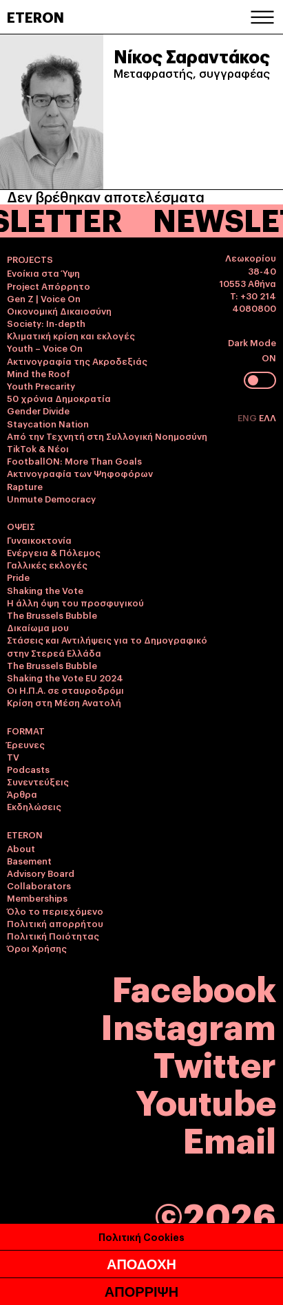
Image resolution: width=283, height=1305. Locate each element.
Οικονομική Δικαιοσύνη (59, 310)
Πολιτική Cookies (141, 1236)
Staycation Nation (48, 423)
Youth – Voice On (45, 347)
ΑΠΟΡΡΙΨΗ (141, 1291)
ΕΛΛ (267, 417)
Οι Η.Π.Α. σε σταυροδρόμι (65, 689)
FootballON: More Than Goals (74, 460)
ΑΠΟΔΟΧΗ (141, 1264)
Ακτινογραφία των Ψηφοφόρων (80, 473)
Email (229, 1138)
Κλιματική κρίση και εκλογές (71, 335)
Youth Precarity (41, 385)
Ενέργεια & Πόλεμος (54, 552)
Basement (29, 860)
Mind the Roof (38, 373)
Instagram (188, 1024)
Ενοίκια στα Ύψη (43, 272)
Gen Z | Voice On (44, 298)
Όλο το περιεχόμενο (55, 910)
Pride (18, 577)
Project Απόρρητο (48, 285)
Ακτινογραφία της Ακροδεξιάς (77, 360)
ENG (248, 417)
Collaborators (39, 885)
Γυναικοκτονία (39, 539)
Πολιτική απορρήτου (55, 923)
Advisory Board (40, 873)
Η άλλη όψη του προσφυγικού (75, 602)
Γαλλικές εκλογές (47, 564)
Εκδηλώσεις (34, 806)
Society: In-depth (46, 323)
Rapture (25, 486)
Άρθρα (22, 793)
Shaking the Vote (45, 590)
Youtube (206, 1100)
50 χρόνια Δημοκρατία (59, 398)
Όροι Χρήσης (37, 948)
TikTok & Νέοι (38, 448)
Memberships (37, 897)
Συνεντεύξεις (38, 781)
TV (13, 756)
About (21, 848)
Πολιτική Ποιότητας (53, 935)
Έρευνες (26, 744)
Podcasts (28, 769)
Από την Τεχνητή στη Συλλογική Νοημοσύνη (107, 435)
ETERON (35, 16)
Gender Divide (38, 410)
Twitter (215, 1062)
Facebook (194, 986)
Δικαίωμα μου (38, 627)
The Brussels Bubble (52, 614)
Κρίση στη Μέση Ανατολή (64, 702)
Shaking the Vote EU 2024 (65, 677)
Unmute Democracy (51, 498)
